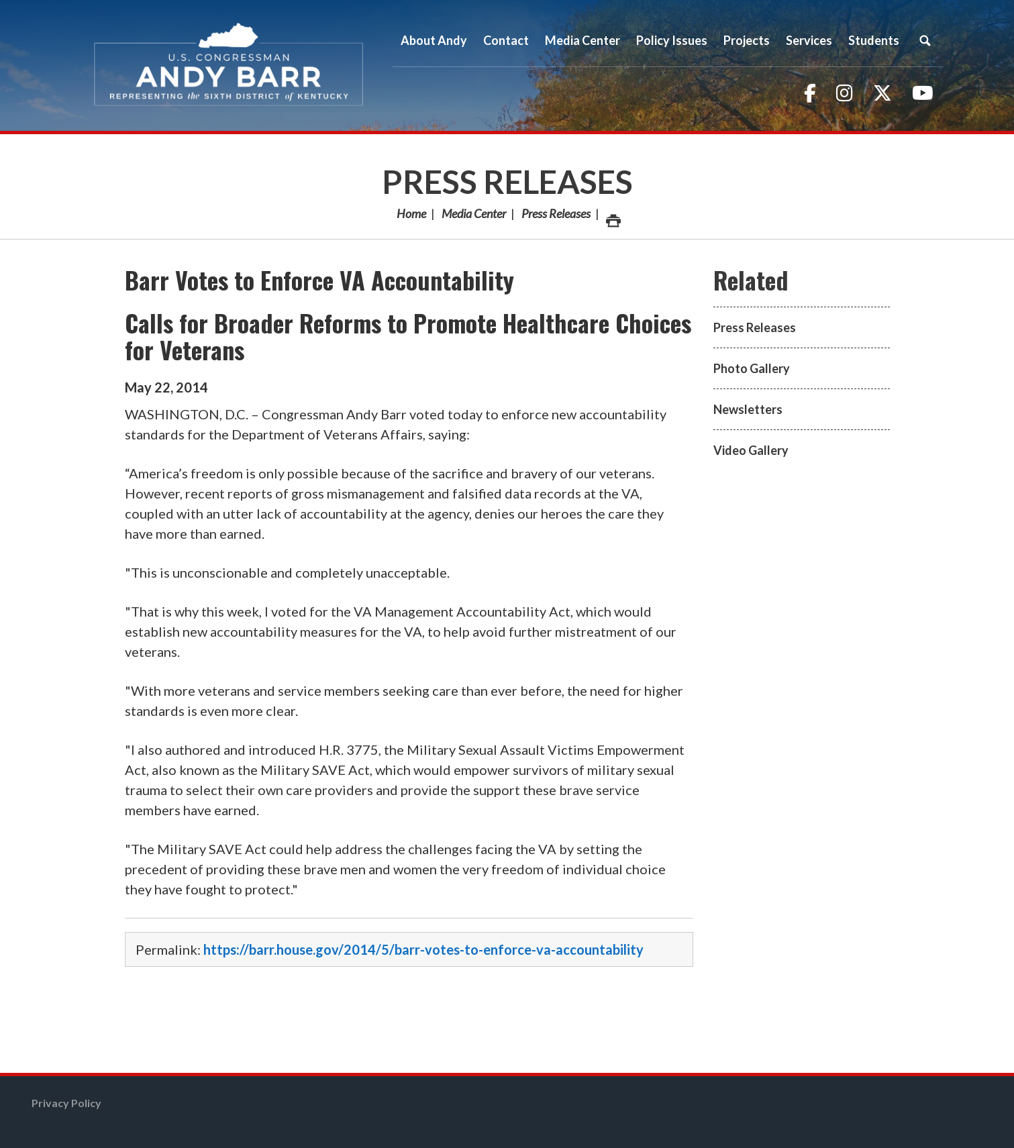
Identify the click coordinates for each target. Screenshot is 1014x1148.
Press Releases (507, 181)
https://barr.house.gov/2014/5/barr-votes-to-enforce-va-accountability (423, 949)
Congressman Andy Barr (229, 65)
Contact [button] (506, 40)
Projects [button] (746, 40)
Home (411, 213)
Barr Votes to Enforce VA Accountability (319, 279)
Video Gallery (751, 450)
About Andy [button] (434, 40)
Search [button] (925, 40)
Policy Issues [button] (671, 40)
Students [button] (873, 40)
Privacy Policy (66, 1102)
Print (612, 217)
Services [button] (809, 40)
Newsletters (747, 409)
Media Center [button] (582, 40)
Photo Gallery (751, 368)
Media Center (474, 213)
